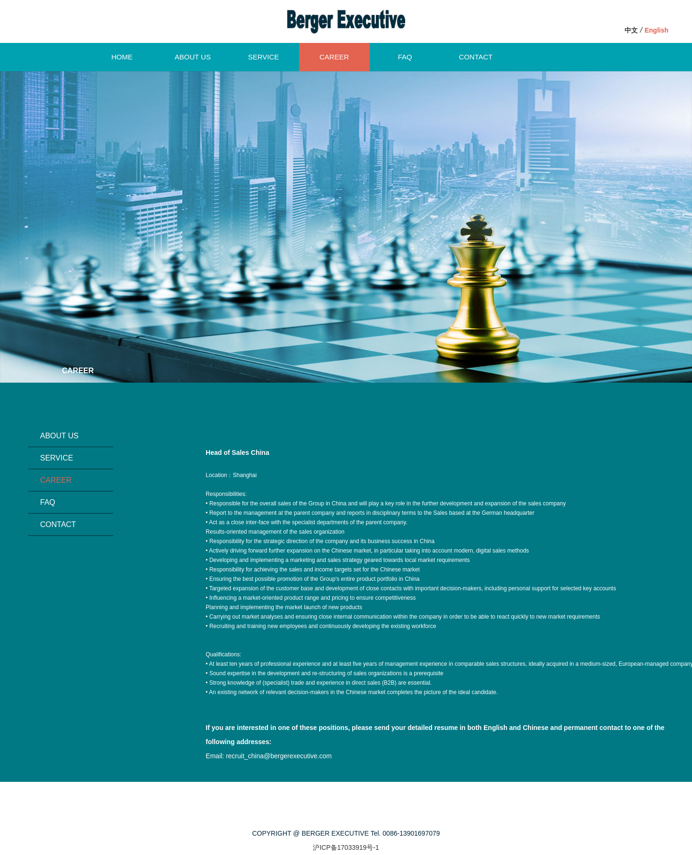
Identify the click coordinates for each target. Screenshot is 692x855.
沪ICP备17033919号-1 (346, 847)
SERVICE (263, 57)
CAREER (334, 57)
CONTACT (475, 57)
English (656, 30)
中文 (631, 30)
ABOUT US (192, 57)
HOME (122, 57)
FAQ (405, 57)
